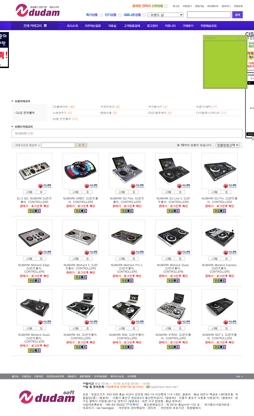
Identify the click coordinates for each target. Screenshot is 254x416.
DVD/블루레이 (157, 113)
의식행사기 (155, 107)
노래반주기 (60, 113)
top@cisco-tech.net (163, 387)
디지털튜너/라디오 (208, 113)
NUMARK (24, 133)
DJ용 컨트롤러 (25, 113)
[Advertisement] (127, 65)
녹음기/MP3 (203, 107)
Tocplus (210, 38)
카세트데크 (108, 107)
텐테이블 (106, 113)
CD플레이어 (60, 107)
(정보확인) (132, 404)
